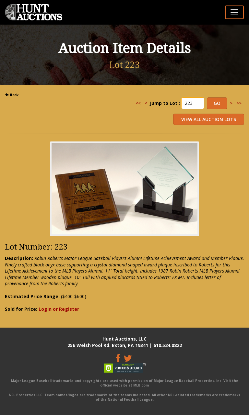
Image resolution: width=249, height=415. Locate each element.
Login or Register (59, 309)
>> (239, 103)
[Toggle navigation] (234, 12)
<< (138, 103)
